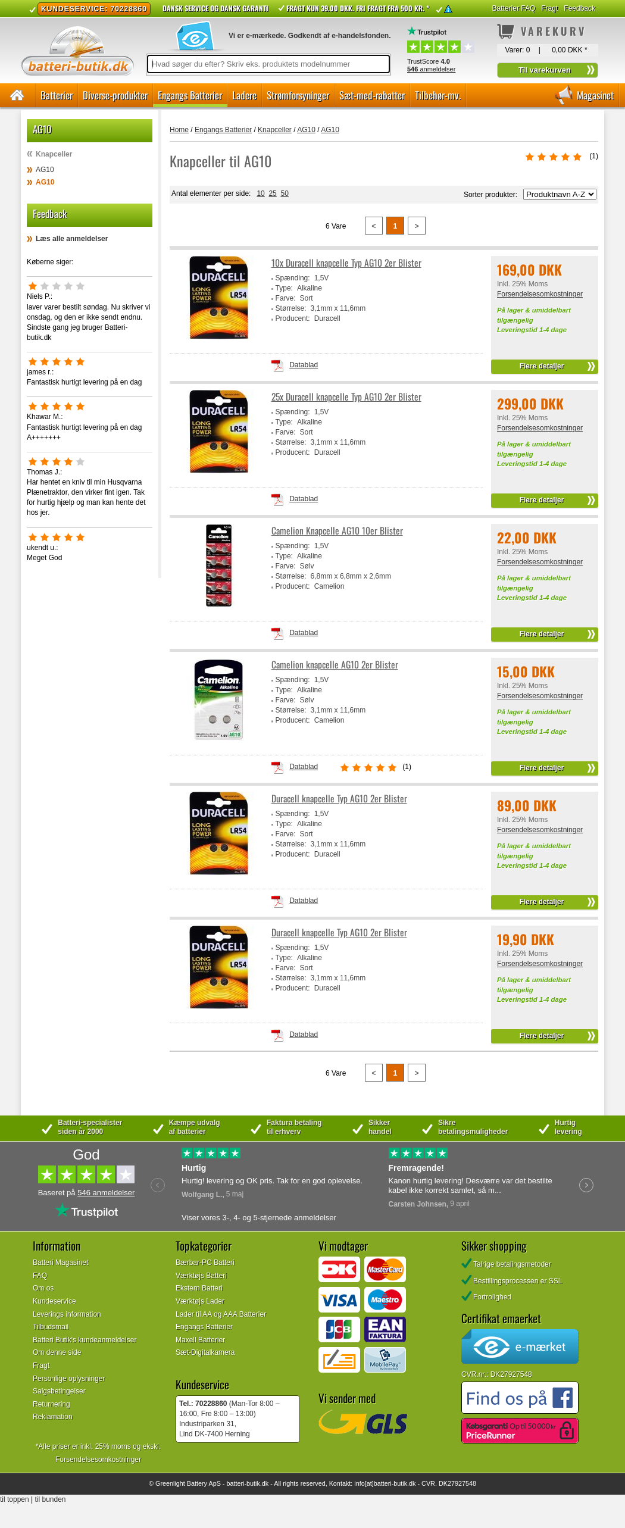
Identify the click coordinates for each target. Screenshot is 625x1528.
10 (260, 193)
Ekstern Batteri (199, 1288)
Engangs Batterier (190, 95)
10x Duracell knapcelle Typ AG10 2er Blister (346, 263)
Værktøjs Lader (200, 1301)
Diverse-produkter (115, 95)
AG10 (45, 169)
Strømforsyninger (298, 95)
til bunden (50, 1499)
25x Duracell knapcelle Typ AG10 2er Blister (346, 397)
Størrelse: (291, 308)
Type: (284, 288)
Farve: (286, 298)
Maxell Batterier (200, 1340)
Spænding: (293, 278)
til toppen (14, 1499)
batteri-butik (243, 1483)
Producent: (293, 318)
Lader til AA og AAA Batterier (221, 1314)
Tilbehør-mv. (438, 95)
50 (284, 193)
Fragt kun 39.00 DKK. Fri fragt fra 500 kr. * (357, 8)
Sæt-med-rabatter (372, 95)
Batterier (56, 95)
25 (272, 193)
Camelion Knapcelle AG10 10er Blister (337, 531)
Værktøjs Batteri (201, 1275)
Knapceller (54, 154)
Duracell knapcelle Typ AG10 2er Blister (339, 798)
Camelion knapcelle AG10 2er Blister (334, 664)
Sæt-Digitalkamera (205, 1352)
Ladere (244, 95)
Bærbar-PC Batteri (205, 1262)
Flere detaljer (542, 366)
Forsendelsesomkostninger (540, 294)
